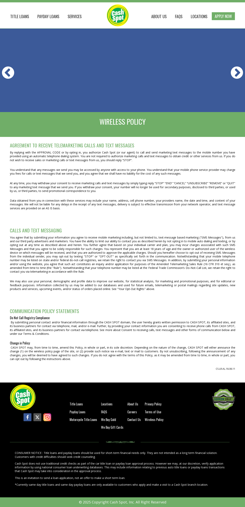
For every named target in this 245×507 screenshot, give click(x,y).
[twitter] (37, 417)
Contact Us (134, 420)
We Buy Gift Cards (112, 428)
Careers (132, 412)
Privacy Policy (153, 404)
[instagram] (47, 417)
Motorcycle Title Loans (83, 420)
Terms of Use (153, 412)
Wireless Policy (154, 420)
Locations (199, 16)
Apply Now (223, 16)
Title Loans (76, 404)
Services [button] (75, 16)
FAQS (179, 16)
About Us (159, 16)
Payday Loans (48, 16)
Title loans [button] (19, 16)
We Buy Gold (108, 420)
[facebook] (27, 417)
